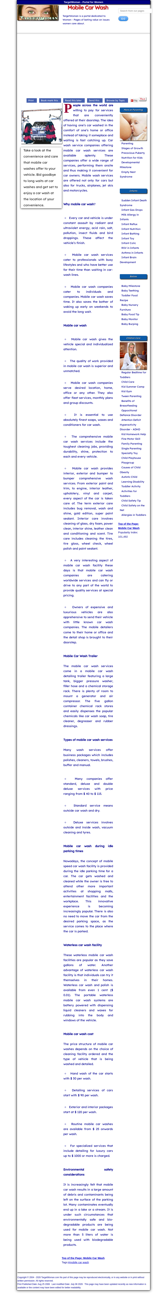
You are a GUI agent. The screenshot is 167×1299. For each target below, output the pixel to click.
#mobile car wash (78, 1262)
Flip (134, 100)
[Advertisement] (83, 66)
